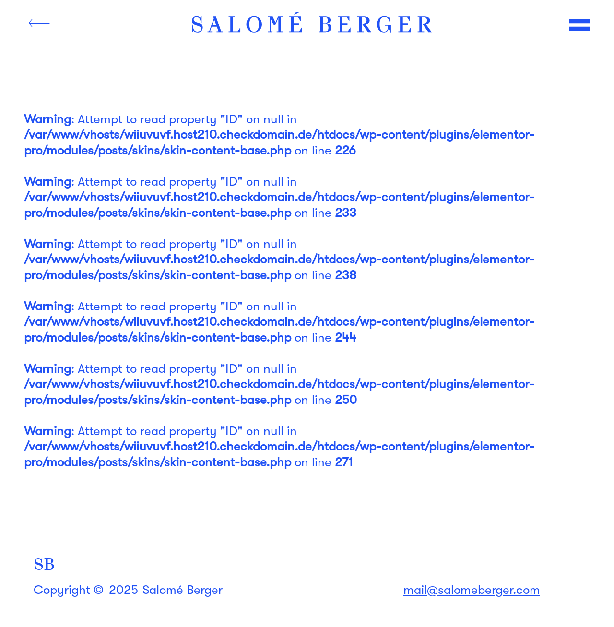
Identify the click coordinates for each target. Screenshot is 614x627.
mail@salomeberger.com (471, 590)
